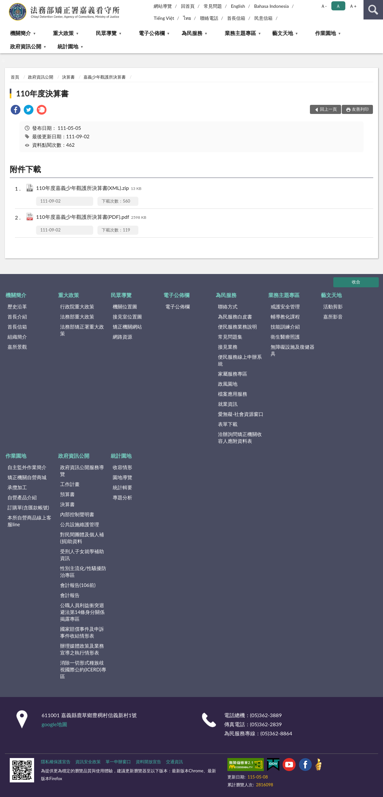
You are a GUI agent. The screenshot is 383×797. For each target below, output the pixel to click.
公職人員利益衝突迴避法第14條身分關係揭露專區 (82, 612)
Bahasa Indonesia (271, 6)
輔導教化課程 (285, 316)
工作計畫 (70, 484)
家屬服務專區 (232, 374)
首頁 (15, 77)
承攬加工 (17, 487)
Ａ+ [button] (352, 6)
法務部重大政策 (77, 316)
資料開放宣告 (148, 761)
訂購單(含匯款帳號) (28, 507)
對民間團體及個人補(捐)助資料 (82, 537)
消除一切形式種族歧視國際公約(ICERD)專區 (83, 669)
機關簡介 (20, 33)
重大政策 (63, 33)
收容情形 (122, 467)
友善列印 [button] (360, 109)
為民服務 (192, 33)
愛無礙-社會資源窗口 (241, 414)
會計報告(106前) (78, 585)
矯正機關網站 (127, 327)
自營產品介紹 (22, 497)
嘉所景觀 (17, 347)
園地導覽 (122, 477)
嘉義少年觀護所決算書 (104, 77)
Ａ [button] (338, 6)
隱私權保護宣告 (55, 761)
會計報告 (70, 595)
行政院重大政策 (77, 306)
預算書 (67, 494)
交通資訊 (174, 761)
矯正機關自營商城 (26, 477)
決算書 (68, 77)
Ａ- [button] (324, 6)
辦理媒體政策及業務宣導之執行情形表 (82, 649)
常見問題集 (230, 337)
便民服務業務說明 (237, 327)
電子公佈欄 (152, 33)
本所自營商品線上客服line (29, 521)
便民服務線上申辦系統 (240, 360)
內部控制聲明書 (77, 514)
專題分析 (122, 497)
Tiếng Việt (164, 18)
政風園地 (227, 384)
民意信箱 (263, 18)
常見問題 (213, 6)
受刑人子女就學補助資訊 (82, 554)
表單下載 (227, 424)
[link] (15, 110)
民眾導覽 (106, 33)
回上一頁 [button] (328, 109)
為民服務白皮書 (235, 316)
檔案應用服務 (232, 394)
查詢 (373, 9)
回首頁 (188, 6)
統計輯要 (122, 487)
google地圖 (54, 724)
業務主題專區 (240, 33)
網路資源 (122, 337)
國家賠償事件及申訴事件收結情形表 (82, 632)
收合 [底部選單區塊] (356, 281)
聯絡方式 (227, 306)
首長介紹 (17, 316)
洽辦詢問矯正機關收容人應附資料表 (240, 437)
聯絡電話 (209, 18)
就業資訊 (227, 404)
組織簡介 (17, 337)
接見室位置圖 (127, 316)
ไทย (187, 18)
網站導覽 (163, 6)
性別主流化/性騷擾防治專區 (83, 571)
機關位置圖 (125, 306)
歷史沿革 (17, 306)
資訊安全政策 (88, 761)
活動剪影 (333, 306)
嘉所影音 (333, 316)
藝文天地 (282, 33)
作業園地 (325, 33)
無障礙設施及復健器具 (292, 350)
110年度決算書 (42, 93)
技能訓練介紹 (285, 327)
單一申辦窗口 (118, 761)
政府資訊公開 (25, 46)
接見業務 (227, 347)
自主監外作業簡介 (26, 467)
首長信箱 (236, 18)
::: (5, 4)
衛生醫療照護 (285, 337)
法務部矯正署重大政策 (82, 330)
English (238, 6)
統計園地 (67, 46)
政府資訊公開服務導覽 (82, 470)
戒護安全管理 (285, 306)
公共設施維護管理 (79, 524)
